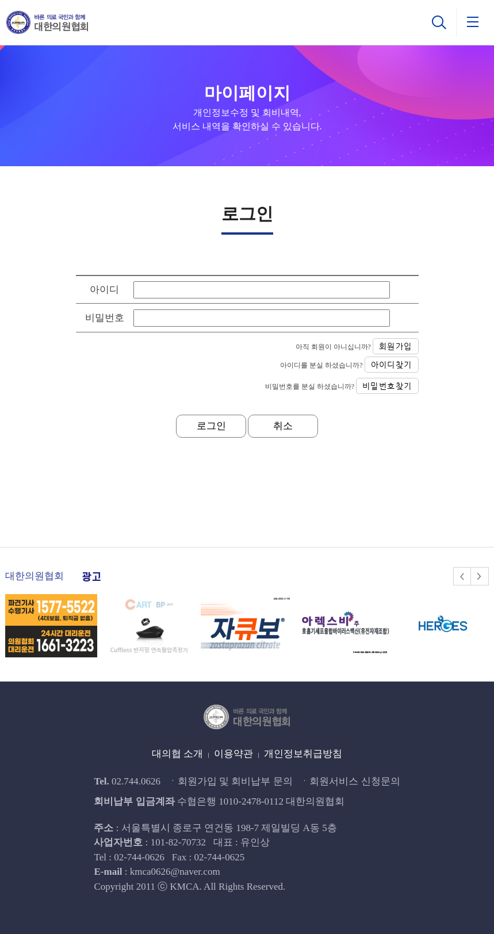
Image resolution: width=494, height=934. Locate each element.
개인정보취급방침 (303, 753)
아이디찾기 (391, 364)
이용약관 (233, 753)
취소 (283, 425)
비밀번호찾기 (387, 386)
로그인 (211, 425)
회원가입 (395, 346)
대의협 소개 (177, 753)
